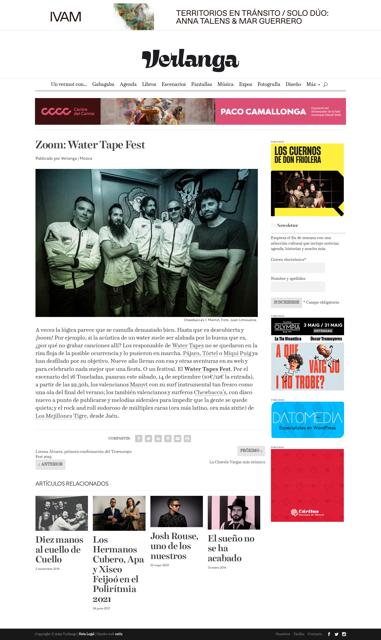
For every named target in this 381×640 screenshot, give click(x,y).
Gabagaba (103, 85)
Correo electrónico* (288, 260)
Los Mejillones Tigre (61, 416)
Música (225, 85)
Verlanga (69, 159)
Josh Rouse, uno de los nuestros (174, 546)
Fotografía (269, 85)
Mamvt (139, 385)
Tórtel (210, 353)
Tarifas (299, 634)
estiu (118, 634)
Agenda (128, 85)
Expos (245, 85)
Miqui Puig (237, 353)
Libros (149, 85)
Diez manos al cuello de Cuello (59, 550)
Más (311, 85)
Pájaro (191, 353)
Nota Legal (87, 634)
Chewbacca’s (210, 392)
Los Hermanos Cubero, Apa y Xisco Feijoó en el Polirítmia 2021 (118, 570)
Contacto (315, 634)
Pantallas (201, 85)
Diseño (293, 85)
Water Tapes (188, 346)
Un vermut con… (69, 85)
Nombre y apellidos (288, 279)
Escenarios (174, 85)
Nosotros (283, 634)
